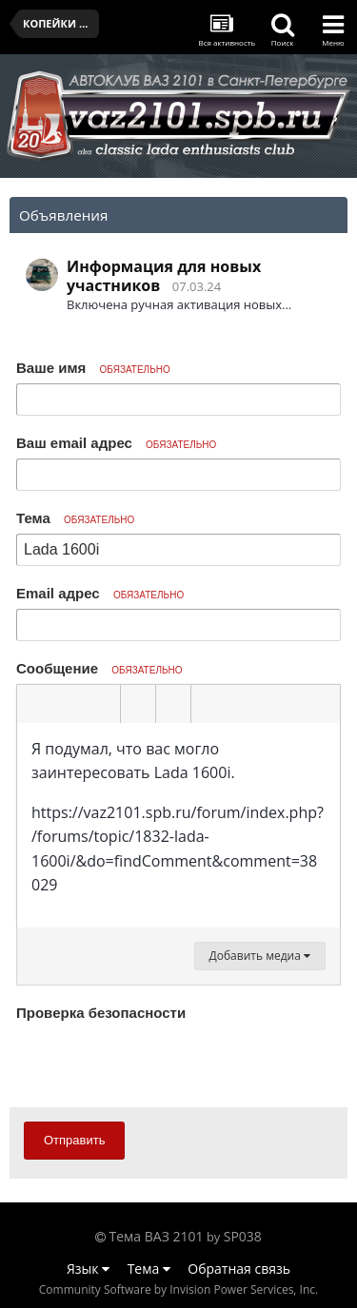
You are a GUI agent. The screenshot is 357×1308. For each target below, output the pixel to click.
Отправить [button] (74, 1140)
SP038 (243, 1236)
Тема (75, 518)
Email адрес (100, 593)
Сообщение (99, 668)
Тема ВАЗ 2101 (156, 1236)
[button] (34, 704)
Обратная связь (239, 1268)
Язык (88, 1268)
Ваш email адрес (116, 443)
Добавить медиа (259, 955)
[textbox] (178, 825)
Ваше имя (93, 368)
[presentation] (161, 1063)
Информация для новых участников (164, 276)
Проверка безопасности (101, 1013)
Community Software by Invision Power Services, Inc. (178, 1289)
